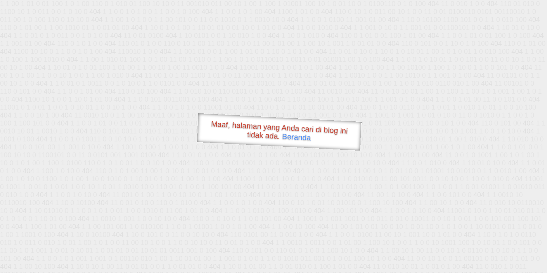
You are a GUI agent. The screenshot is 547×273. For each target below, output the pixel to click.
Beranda (296, 137)
